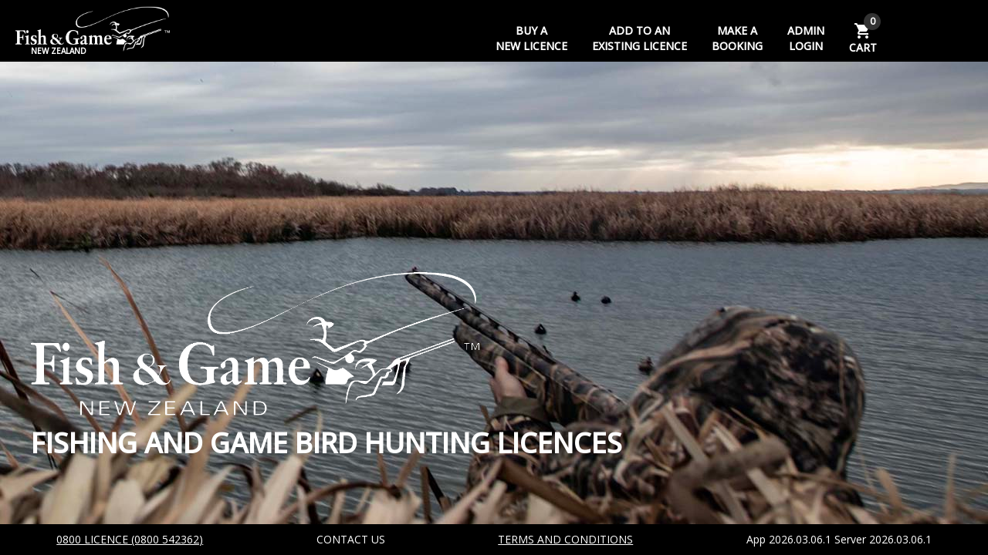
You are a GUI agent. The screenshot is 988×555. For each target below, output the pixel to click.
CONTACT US (350, 539)
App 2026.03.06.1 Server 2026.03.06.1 (839, 539)
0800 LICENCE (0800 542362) (129, 539)
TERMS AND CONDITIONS (565, 539)
